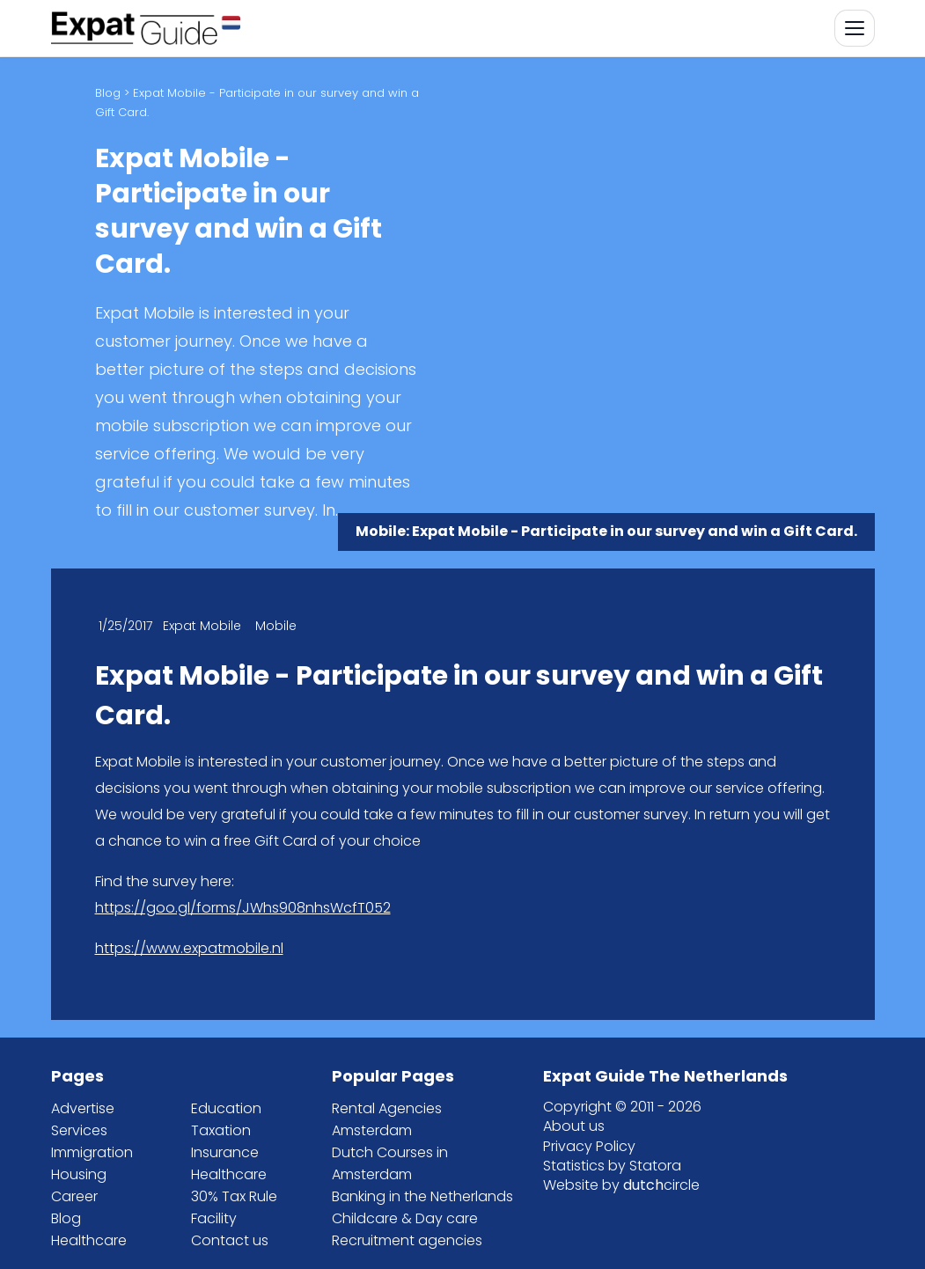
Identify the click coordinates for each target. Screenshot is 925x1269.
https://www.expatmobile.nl (189, 948)
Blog (108, 92)
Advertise (82, 1108)
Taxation (221, 1130)
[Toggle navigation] (854, 28)
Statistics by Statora (612, 1165)
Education (226, 1108)
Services (79, 1130)
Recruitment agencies (407, 1240)
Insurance (225, 1152)
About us (574, 1126)
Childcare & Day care (405, 1218)
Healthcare (89, 1240)
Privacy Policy (589, 1146)
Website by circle (621, 1185)
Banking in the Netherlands (422, 1196)
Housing (78, 1174)
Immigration (92, 1152)
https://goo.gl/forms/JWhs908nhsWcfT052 (243, 908)
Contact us (229, 1240)
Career (74, 1196)
